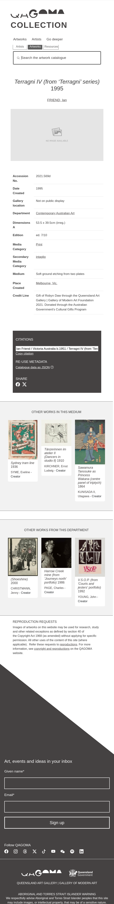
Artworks (20, 39)
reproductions (68, 644)
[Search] (57, 58)
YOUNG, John (87, 596)
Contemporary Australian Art (55, 213)
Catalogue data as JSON (33, 367)
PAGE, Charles (53, 587)
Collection (39, 24)
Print (39, 244)
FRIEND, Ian (57, 100)
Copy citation (24, 353)
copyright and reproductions (51, 648)
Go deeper (55, 39)
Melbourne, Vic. (46, 283)
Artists (36, 39)
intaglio (41, 257)
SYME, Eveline (20, 472)
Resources (51, 46)
